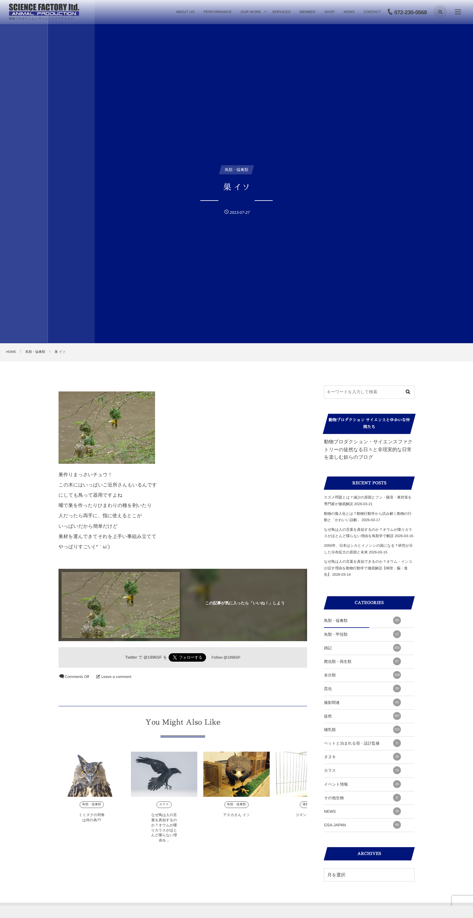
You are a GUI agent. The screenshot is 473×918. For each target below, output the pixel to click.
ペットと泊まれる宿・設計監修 (362, 743)
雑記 (362, 648)
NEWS (362, 811)
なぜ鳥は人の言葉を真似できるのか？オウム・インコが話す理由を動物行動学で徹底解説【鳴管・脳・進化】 (368, 568)
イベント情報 (362, 784)
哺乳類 (362, 729)
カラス (164, 807)
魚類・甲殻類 (362, 634)
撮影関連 (362, 702)
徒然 (362, 716)
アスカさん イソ (236, 818)
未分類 (362, 675)
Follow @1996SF (225, 657)
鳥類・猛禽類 (91, 807)
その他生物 (362, 798)
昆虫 (362, 688)
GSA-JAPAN (362, 825)
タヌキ (362, 757)
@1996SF (153, 657)
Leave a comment (116, 677)
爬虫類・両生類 (362, 661)
